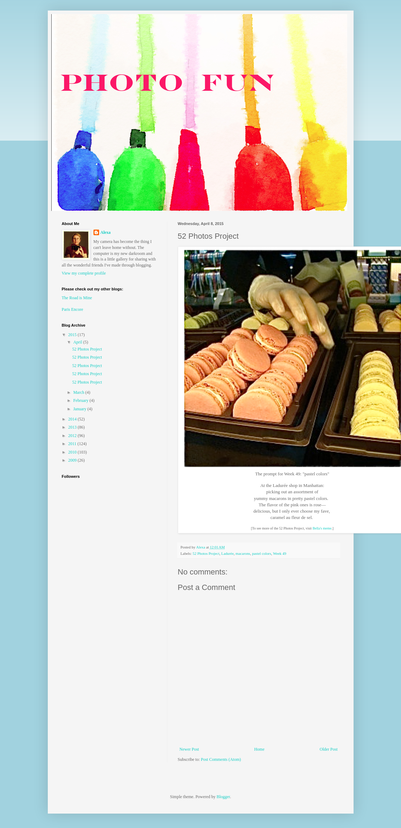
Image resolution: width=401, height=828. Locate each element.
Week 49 (279, 553)
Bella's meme (321, 528)
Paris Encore (72, 309)
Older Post (329, 749)
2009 (73, 460)
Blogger (223, 796)
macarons (242, 553)
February (81, 400)
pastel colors (261, 553)
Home (259, 749)
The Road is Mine (77, 297)
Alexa (106, 232)
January (80, 408)
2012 (73, 435)
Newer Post (189, 749)
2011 (73, 443)
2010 (73, 452)
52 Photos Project (206, 553)
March (79, 392)
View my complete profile (84, 273)
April (78, 342)
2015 (73, 334)
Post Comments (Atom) (221, 759)
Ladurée (227, 553)
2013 (73, 427)
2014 (73, 419)
